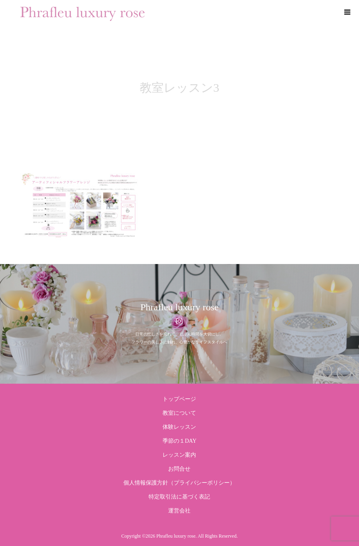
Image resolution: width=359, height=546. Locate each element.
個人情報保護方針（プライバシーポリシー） (179, 483)
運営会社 (179, 511)
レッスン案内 (179, 455)
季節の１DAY (179, 441)
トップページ (179, 399)
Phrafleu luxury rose (180, 307)
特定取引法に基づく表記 (179, 497)
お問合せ (179, 469)
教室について (179, 413)
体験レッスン (179, 427)
